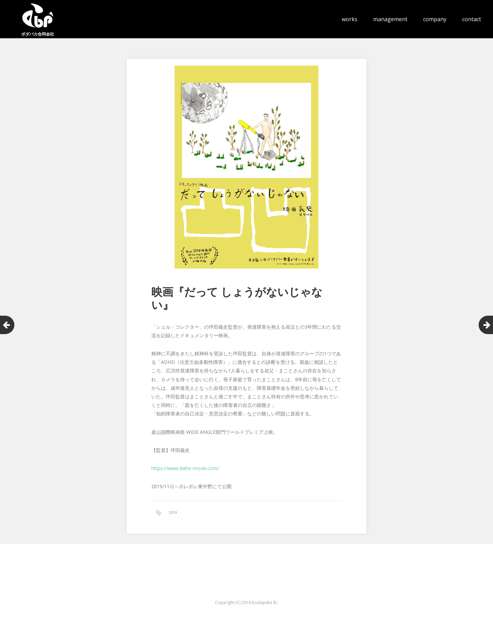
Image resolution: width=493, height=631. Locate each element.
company (434, 19)
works (349, 19)
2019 (172, 512)
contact (471, 19)
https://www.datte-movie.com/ (185, 468)
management (390, 19)
